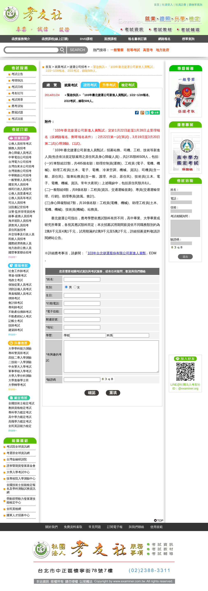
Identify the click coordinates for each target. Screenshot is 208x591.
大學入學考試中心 (18, 472)
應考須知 (17, 106)
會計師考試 (15, 302)
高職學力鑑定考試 (20, 421)
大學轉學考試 (17, 384)
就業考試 (60, 66)
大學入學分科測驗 (20, 375)
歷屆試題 (17, 112)
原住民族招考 (17, 229)
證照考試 (90, 85)
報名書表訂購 (137, 39)
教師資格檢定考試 (20, 407)
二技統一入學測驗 (20, 362)
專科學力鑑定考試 (20, 412)
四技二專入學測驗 (20, 357)
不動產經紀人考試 (20, 316)
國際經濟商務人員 (20, 243)
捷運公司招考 (78, 66)
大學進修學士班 (18, 380)
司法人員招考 (17, 202)
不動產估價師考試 (20, 311)
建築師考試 (15, 330)
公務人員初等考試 (20, 143)
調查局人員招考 (18, 225)
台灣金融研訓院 (17, 459)
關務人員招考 (17, 148)
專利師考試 (15, 307)
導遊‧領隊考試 (17, 275)
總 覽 (52, 85)
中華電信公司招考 (20, 157)
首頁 (156, 4)
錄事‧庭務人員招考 (20, 216)
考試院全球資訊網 (18, 446)
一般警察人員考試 (20, 180)
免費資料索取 (73, 527)
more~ (12, 257)
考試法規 (17, 118)
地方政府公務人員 (20, 248)
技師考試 (14, 325)
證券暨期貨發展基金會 (21, 465)
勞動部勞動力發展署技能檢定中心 (21, 500)
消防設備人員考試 (20, 289)
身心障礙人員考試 (20, 152)
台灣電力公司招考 (20, 161)
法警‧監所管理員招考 (21, 211)
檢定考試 (127, 85)
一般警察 (117, 50)
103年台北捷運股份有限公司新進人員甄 (117, 253)
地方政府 (162, 50)
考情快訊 (17, 80)
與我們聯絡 (136, 527)
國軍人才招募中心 (18, 515)
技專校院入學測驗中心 (21, 478)
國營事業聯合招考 (20, 252)
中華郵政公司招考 (20, 175)
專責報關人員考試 (20, 293)
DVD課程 (86, 39)
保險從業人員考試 (20, 284)
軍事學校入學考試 (20, 371)
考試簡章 (17, 99)
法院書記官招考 (18, 207)
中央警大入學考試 (20, 366)
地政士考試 (15, 280)
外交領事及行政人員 (21, 234)
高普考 (148, 50)
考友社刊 (17, 93)
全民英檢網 (14, 508)
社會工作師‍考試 (18, 271)
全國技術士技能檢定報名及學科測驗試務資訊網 (21, 488)
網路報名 (164, 39)
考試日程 (17, 86)
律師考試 (14, 298)
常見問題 (95, 527)
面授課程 (110, 39)
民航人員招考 (17, 238)
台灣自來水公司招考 (21, 166)
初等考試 (133, 50)
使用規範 (156, 527)
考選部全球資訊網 (18, 453)
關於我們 (51, 527)
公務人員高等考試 (20, 198)
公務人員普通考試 (20, 193)
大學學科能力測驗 (20, 348)
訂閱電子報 (115, 527)
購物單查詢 (195, 4)
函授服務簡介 (21, 39)
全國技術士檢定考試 (21, 403)
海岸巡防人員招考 (20, 220)
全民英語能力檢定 (20, 426)
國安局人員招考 (18, 184)
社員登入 (167, 4)
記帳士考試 (15, 320)
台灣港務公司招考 (20, 170)
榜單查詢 (188, 39)
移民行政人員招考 (20, 189)
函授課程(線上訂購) (55, 39)
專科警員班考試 (18, 353)
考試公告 (17, 74)
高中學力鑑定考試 (20, 417)
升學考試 (109, 85)
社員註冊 (180, 4)
